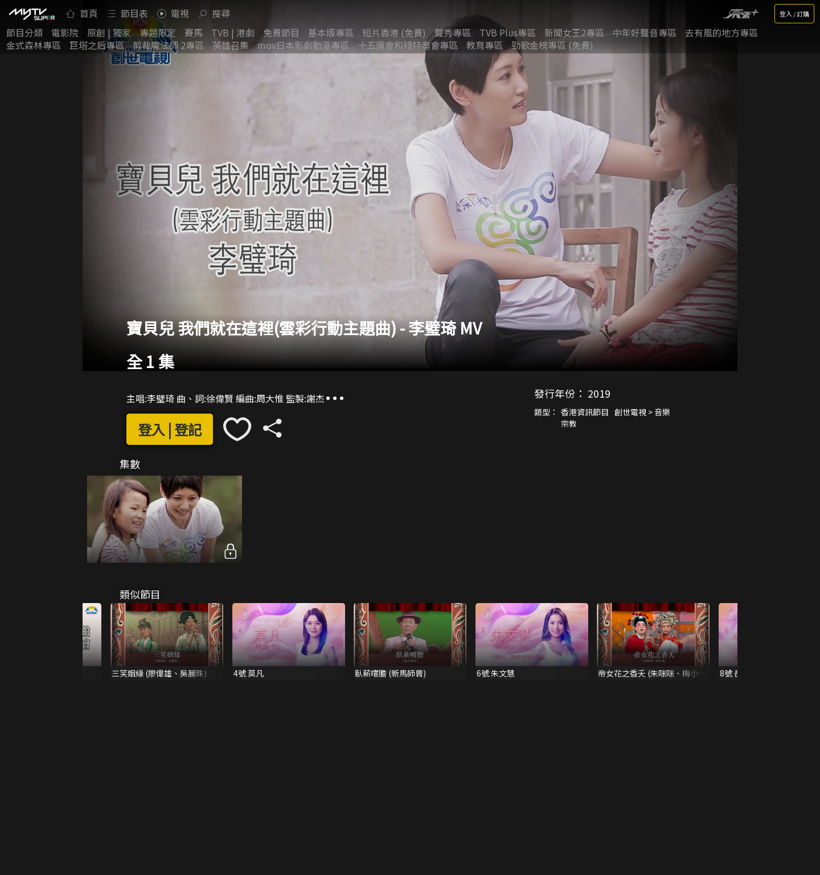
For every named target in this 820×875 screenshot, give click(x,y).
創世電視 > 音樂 (642, 412)
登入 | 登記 (170, 429)
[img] (31, 14)
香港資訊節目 (585, 412)
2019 (599, 393)
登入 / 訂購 (794, 13)
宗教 (569, 423)
